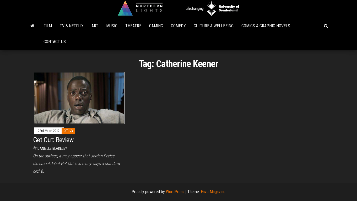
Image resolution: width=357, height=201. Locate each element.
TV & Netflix (72, 25)
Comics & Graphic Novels (265, 25)
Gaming (156, 25)
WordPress (175, 191)
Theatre (133, 25)
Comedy (178, 25)
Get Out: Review (53, 140)
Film (48, 25)
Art (94, 25)
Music (111, 25)
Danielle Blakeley (52, 148)
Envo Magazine (213, 191)
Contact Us (55, 41)
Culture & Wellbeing (214, 25)
